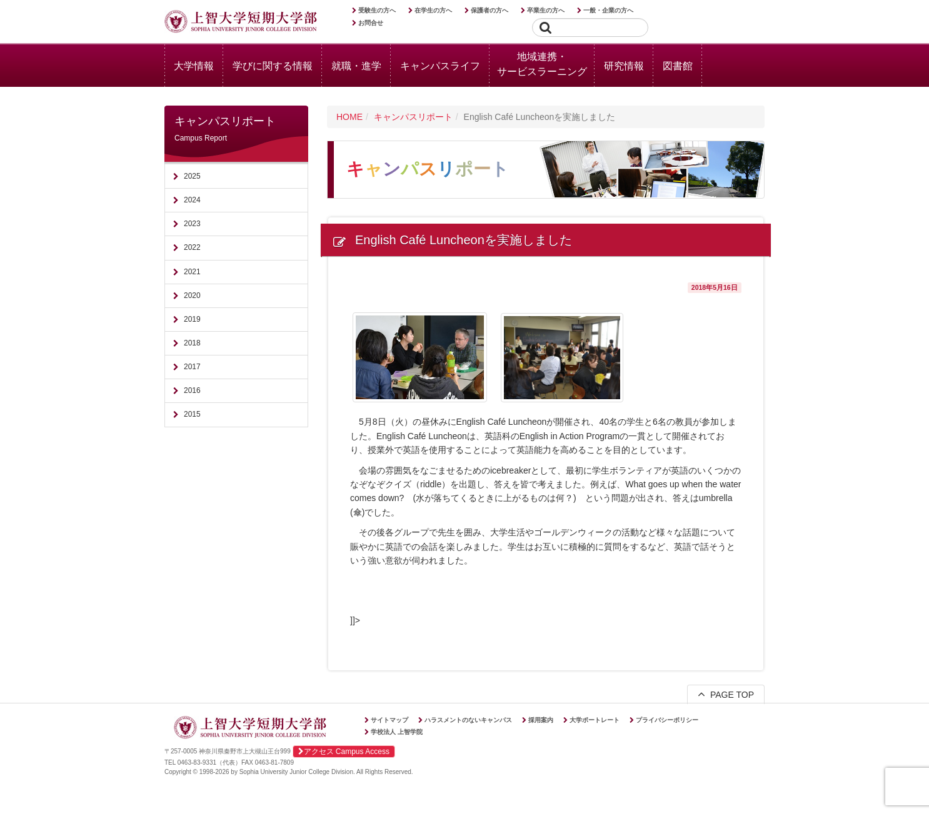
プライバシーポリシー (667, 720)
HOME (349, 117)
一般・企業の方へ (608, 10)
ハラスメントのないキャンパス (468, 720)
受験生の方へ (377, 10)
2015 (192, 414)
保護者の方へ (489, 10)
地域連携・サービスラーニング (542, 64)
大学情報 (194, 66)
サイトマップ (389, 720)
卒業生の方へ (546, 10)
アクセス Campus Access (343, 751)
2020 (192, 295)
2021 (192, 271)
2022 (192, 247)
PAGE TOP (726, 694)
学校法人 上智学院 (397, 731)
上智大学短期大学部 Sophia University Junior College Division (240, 22)
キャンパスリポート (413, 117)
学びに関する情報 (273, 66)
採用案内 (540, 720)
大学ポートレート (595, 720)
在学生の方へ (433, 10)
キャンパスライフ (440, 66)
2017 (192, 366)
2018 (192, 343)
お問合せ (370, 22)
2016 (192, 390)
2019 (192, 319)
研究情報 (624, 66)
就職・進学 (356, 66)
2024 (192, 200)
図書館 (678, 66)
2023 (192, 223)
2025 (192, 176)
